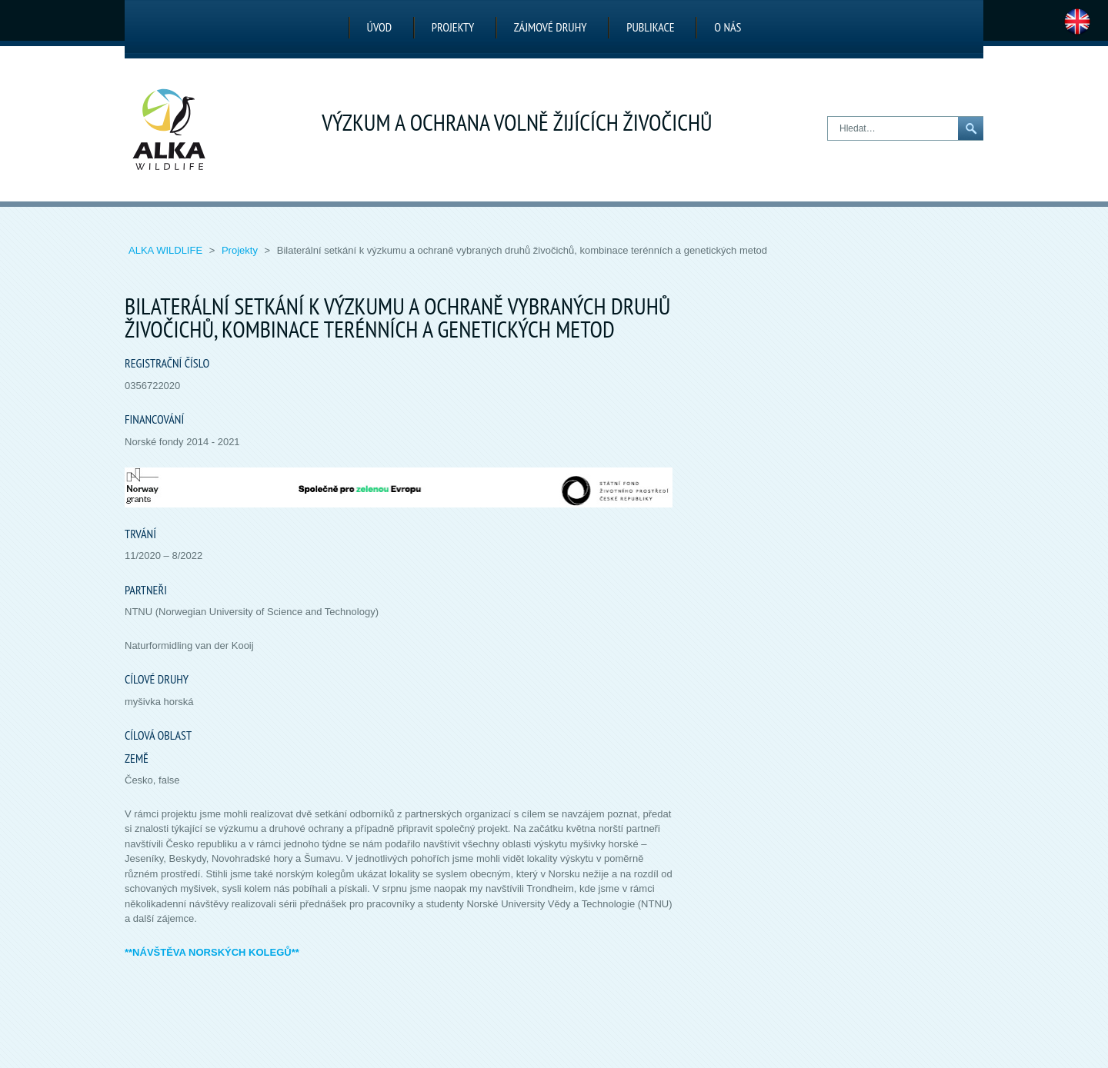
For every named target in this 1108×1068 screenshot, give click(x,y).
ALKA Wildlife (166, 250)
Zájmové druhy (550, 27)
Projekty (453, 27)
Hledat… (828, 117)
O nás (727, 27)
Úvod (379, 27)
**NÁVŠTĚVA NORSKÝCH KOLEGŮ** (212, 952)
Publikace (650, 27)
